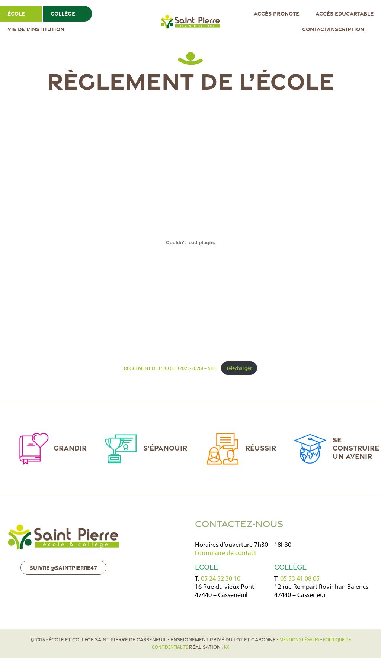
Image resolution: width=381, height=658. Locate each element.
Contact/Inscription (333, 29)
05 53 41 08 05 (300, 578)
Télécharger (239, 367)
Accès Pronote (276, 13)
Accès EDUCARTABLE (345, 13)
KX (226, 647)
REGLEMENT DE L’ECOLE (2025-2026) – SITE (170, 367)
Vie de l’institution (35, 29)
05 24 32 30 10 (220, 578)
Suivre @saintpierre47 (63, 567)
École (16, 13)
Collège (63, 13)
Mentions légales (299, 639)
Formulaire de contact (225, 552)
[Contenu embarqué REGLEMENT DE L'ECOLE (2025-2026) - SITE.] (190, 242)
